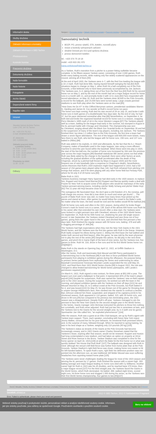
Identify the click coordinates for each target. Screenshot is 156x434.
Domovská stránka (76, 32)
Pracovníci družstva (112, 32)
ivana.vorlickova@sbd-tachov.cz (76, 66)
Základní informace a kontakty (94, 32)
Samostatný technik (127, 32)
